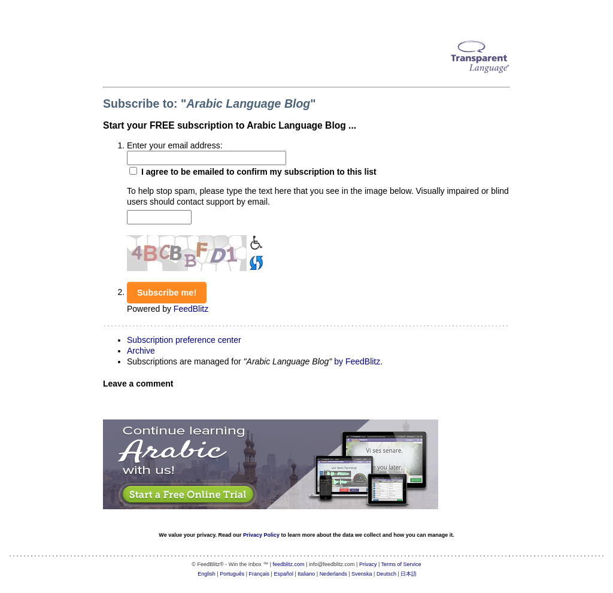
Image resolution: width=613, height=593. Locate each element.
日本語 (408, 574)
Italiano (306, 574)
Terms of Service (401, 564)
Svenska (361, 574)
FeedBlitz (191, 309)
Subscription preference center (184, 340)
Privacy (368, 564)
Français (259, 574)
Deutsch (386, 574)
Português (232, 574)
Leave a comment (138, 383)
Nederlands (333, 574)
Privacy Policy (261, 535)
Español (283, 574)
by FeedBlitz (357, 361)
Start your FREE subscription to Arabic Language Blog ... (229, 125)
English (207, 574)
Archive (141, 350)
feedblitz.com (289, 564)
